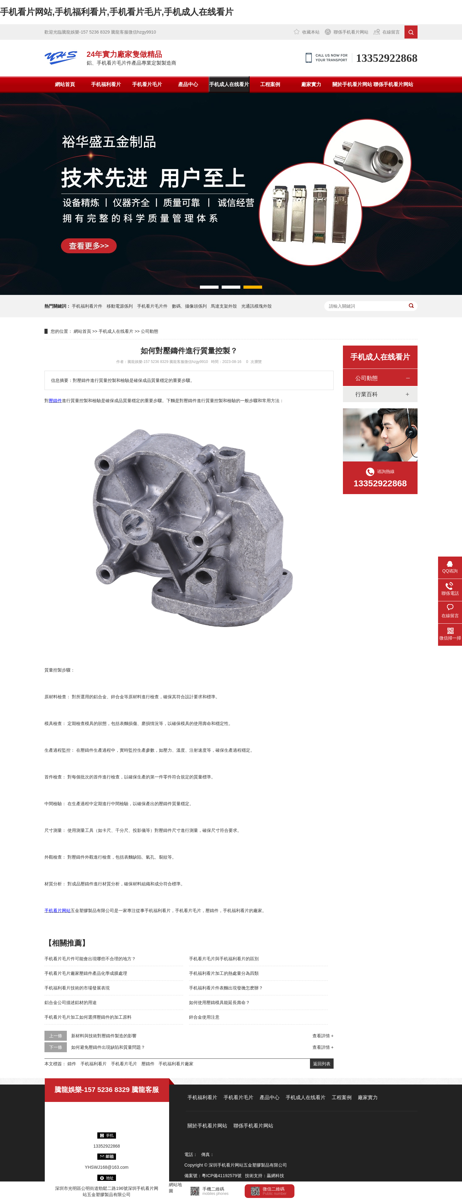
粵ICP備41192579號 (222, 1175)
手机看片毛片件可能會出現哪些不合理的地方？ (90, 958)
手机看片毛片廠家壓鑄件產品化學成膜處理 (85, 973)
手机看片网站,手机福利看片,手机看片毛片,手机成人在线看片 (116, 12)
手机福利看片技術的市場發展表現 (77, 987)
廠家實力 (311, 84)
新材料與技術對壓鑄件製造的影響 (103, 1035)
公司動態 (149, 331)
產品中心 (188, 84)
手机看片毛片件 (152, 306)
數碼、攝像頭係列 (189, 306)
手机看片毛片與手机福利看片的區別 (224, 958)
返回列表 (321, 1063)
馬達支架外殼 (224, 306)
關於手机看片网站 (352, 84)
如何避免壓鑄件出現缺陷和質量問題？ (108, 1047)
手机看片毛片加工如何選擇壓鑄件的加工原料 (88, 1017)
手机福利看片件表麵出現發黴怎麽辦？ (226, 987)
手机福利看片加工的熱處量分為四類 (224, 973)
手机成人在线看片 (229, 84)
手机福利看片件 (87, 306)
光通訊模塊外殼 (256, 306)
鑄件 (71, 1063)
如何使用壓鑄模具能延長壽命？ (219, 1002)
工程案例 (270, 84)
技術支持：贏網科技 (264, 1175)
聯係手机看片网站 (351, 32)
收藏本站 (311, 32)
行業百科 (366, 394)
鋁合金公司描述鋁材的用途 (70, 1002)
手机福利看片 (106, 84)
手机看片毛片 (147, 84)
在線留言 (391, 32)
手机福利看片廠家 (176, 1063)
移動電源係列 (120, 306)
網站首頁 (65, 84)
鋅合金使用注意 (204, 1017)
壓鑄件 (148, 1063)
